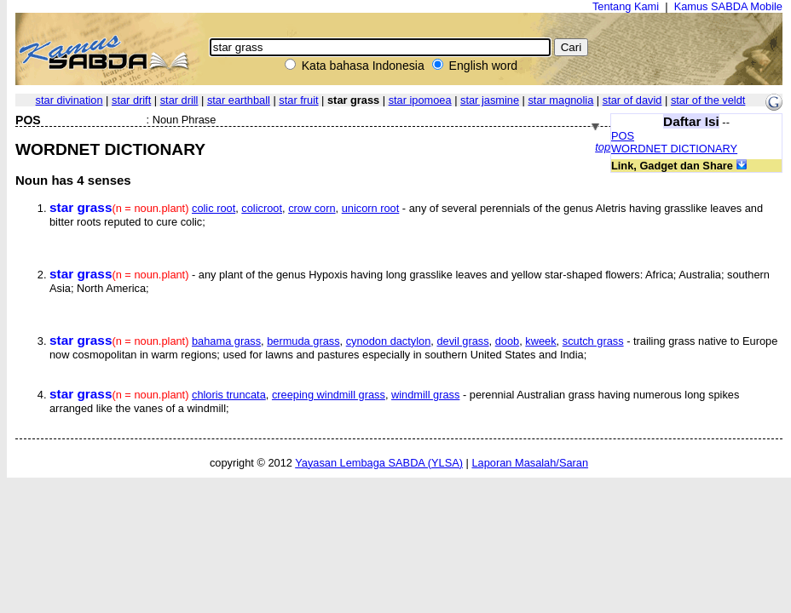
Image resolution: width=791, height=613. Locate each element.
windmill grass (425, 394)
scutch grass (593, 341)
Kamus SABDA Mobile (728, 6)
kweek (540, 341)
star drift (131, 100)
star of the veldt (708, 100)
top (602, 146)
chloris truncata (229, 394)
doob (507, 341)
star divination (69, 100)
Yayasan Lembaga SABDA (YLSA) (379, 462)
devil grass (462, 341)
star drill (179, 100)
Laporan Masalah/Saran (529, 462)
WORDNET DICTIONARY (674, 148)
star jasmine (489, 100)
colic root (213, 208)
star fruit (298, 100)
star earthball (238, 100)
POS (622, 135)
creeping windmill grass (328, 394)
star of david (632, 100)
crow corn (311, 208)
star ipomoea (420, 100)
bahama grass (226, 341)
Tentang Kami (625, 6)
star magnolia (560, 100)
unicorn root (371, 208)
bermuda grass (303, 341)
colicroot (261, 208)
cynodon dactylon (388, 341)
